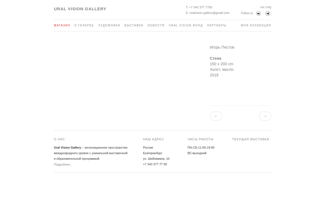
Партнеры (216, 25)
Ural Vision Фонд (186, 25)
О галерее (84, 25)
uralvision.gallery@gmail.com (209, 12)
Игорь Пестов (222, 47)
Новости (156, 25)
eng (269, 7)
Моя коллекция (256, 25)
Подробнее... (63, 164)
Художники (109, 25)
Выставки (133, 25)
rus (262, 7)
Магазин (62, 25)
